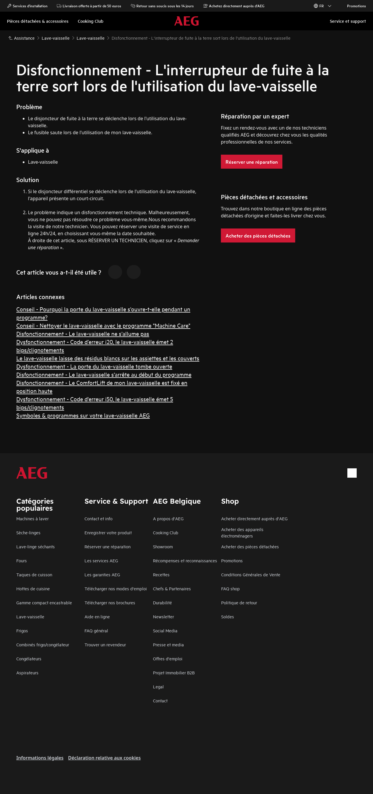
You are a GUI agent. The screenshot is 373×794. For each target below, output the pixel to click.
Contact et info (98, 518)
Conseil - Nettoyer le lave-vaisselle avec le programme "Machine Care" (103, 325)
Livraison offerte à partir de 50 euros (89, 6)
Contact (160, 700)
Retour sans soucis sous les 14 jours (162, 6)
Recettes (161, 574)
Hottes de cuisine (33, 588)
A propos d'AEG (168, 518)
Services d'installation (27, 6)
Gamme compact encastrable (44, 602)
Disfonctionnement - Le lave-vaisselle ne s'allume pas (82, 333)
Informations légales (40, 758)
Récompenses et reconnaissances (185, 560)
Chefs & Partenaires (172, 588)
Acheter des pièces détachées (250, 546)
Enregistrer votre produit (108, 532)
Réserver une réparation (108, 546)
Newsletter (163, 616)
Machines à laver (32, 518)
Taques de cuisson (34, 574)
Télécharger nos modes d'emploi (116, 588)
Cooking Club (165, 532)
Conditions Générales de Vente (250, 574)
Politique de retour (239, 602)
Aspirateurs (27, 672)
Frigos (22, 630)
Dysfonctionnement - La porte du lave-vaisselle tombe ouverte (94, 366)
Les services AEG (101, 560)
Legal (158, 686)
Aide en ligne (97, 616)
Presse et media (168, 644)
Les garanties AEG (102, 574)
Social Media (165, 630)
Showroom (163, 546)
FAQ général (96, 630)
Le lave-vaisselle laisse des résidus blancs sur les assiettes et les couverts (107, 358)
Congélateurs (28, 658)
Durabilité (162, 602)
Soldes (227, 616)
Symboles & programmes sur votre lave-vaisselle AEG (83, 415)
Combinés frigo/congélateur (42, 644)
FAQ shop (230, 588)
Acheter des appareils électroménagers (242, 532)
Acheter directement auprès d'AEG (254, 518)
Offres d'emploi (167, 658)
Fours (21, 560)
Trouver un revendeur (105, 644)
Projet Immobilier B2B (174, 672)
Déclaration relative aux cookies (104, 758)
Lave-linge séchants (35, 546)
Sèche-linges (28, 532)
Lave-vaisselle (30, 616)
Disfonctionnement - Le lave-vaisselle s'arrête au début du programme (103, 374)
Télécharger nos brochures (110, 602)
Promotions (353, 6)
